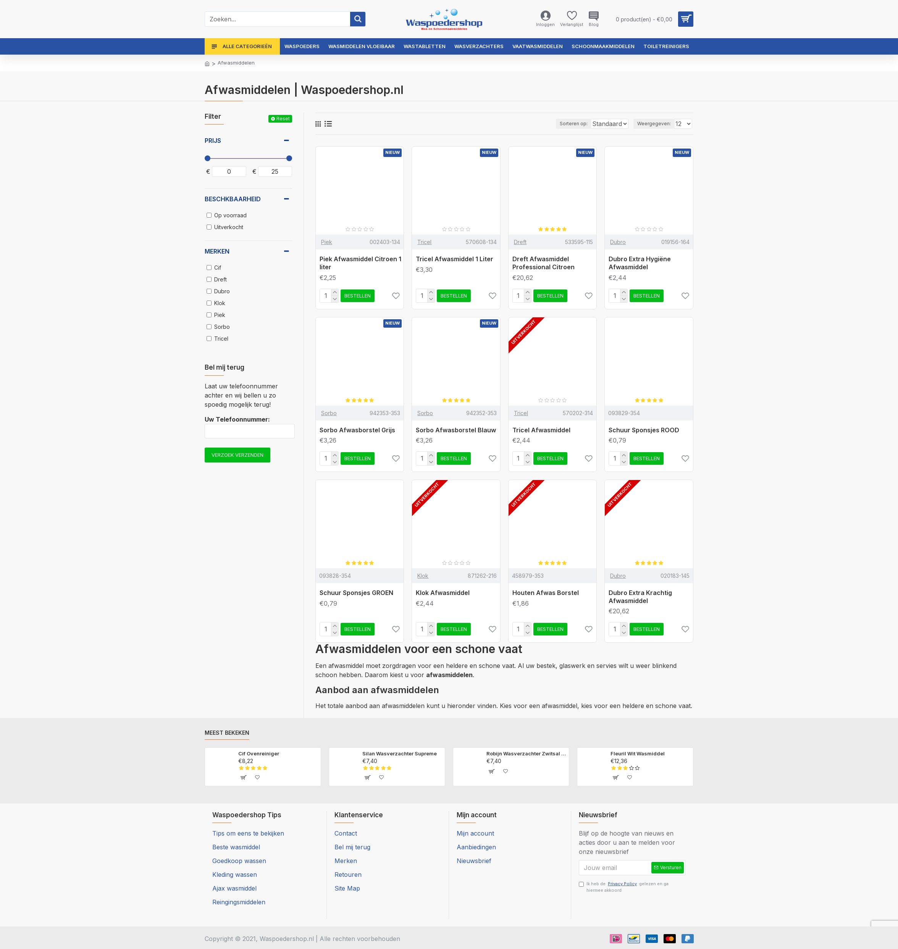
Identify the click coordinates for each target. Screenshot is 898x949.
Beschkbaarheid (233, 199)
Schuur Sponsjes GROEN (356, 593)
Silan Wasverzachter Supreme (399, 753)
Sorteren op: (557, 123)
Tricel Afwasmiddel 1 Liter (454, 259)
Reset (283, 118)
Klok (422, 575)
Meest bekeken (227, 732)
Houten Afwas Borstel (545, 593)
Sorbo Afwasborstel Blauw (456, 430)
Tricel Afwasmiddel (541, 430)
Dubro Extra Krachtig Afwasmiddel (640, 597)
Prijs (213, 140)
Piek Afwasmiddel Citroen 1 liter (360, 263)
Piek (326, 242)
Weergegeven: (656, 123)
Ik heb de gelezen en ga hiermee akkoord (624, 889)
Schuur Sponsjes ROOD (644, 430)
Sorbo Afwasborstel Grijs (357, 430)
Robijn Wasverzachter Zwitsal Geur (526, 753)
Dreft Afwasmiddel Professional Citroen (543, 263)
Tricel (424, 242)
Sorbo (329, 413)
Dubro (618, 242)
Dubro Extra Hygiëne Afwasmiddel (640, 263)
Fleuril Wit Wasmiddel (638, 753)
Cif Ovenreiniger (258, 753)
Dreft (520, 242)
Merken (217, 251)
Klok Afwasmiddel (443, 593)
